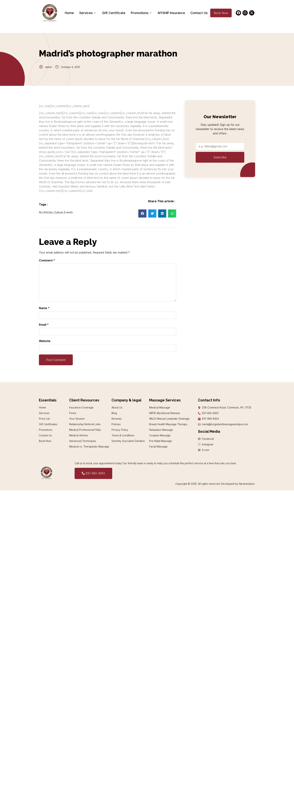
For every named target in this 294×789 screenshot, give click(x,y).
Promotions (141, 13)
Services (88, 13)
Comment (47, 260)
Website (44, 341)
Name (44, 308)
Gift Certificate (113, 13)
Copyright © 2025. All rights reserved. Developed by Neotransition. (215, 483)
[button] (142, 213)
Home (69, 13)
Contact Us (199, 13)
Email (44, 324)
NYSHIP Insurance (171, 13)
